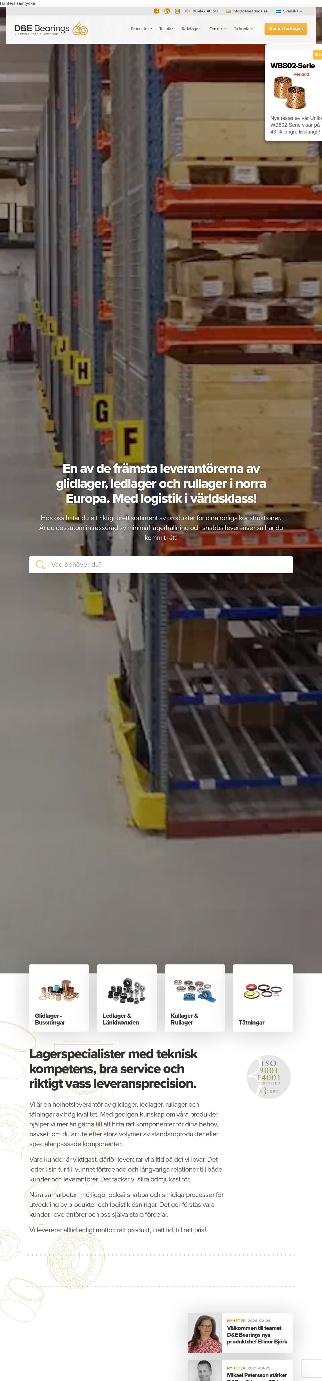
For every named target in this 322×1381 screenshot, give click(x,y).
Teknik (165, 29)
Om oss (216, 29)
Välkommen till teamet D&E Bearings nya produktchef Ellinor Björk (257, 1335)
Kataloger (190, 29)
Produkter (139, 29)
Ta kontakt (243, 29)
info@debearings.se (250, 11)
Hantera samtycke (17, 3)
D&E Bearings (51, 29)
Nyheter (236, 1321)
